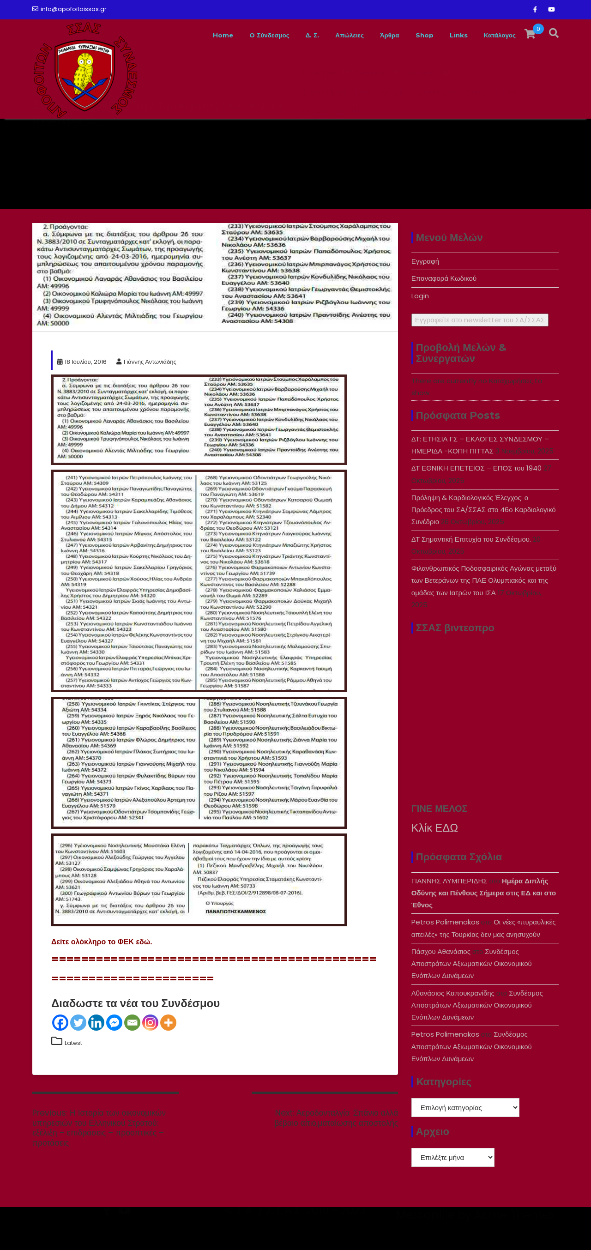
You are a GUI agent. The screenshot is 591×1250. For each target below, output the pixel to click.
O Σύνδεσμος (232, 35)
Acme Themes (514, 1234)
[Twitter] (78, 1022)
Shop (410, 35)
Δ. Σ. (281, 35)
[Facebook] (60, 1022)
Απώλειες (324, 35)
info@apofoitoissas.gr (69, 9)
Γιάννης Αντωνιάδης (146, 361)
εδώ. (143, 942)
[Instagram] (150, 1022)
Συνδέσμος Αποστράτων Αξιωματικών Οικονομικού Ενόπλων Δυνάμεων (471, 964)
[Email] (132, 1022)
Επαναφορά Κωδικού (443, 278)
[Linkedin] (96, 1022)
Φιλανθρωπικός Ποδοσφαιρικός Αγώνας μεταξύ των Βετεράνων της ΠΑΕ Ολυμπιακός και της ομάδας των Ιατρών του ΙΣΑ (483, 580)
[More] (168, 1022)
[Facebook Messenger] (114, 1022)
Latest (73, 1043)
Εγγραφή (425, 261)
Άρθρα (371, 35)
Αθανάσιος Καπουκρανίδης (453, 993)
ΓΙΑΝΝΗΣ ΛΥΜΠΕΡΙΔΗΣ (449, 881)
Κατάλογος (496, 35)
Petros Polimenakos (445, 922)
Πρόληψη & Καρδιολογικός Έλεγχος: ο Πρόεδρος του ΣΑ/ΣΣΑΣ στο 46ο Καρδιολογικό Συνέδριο (483, 510)
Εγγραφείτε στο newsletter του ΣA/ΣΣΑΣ (480, 320)
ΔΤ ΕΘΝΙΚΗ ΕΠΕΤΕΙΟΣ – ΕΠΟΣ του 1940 (476, 468)
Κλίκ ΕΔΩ (434, 827)
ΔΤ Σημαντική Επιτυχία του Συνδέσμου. (471, 539)
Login (420, 296)
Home (178, 35)
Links (448, 35)
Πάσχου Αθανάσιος (440, 951)
